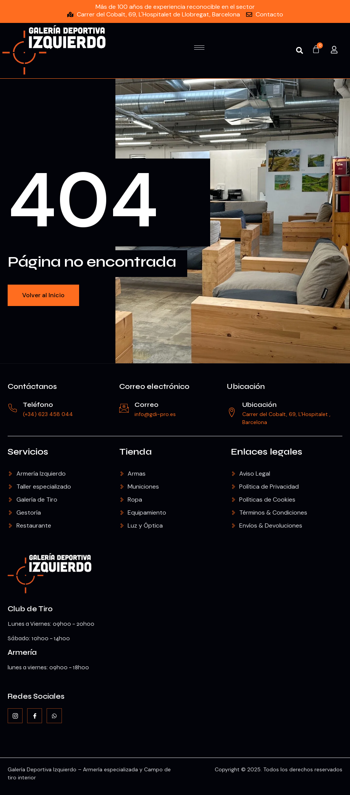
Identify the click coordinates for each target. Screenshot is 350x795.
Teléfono (38, 405)
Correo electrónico (154, 386)
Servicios (28, 451)
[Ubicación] (232, 412)
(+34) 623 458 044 (48, 414)
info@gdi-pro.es (155, 414)
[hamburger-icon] (199, 47)
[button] (299, 50)
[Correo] (124, 408)
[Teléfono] (12, 408)
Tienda (135, 451)
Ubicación (246, 386)
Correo (146, 405)
